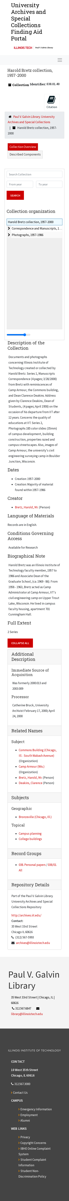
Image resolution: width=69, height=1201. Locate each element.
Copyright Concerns (33, 1143)
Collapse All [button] (20, 643)
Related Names (27, 731)
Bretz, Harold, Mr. (26, 507)
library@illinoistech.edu (27, 1014)
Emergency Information (36, 1109)
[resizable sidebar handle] (18, 334)
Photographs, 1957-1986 (27, 235)
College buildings (30, 839)
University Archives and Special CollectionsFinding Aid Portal (28, 21)
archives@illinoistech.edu (33, 943)
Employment (29, 1115)
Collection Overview (23, 147)
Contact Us (20, 1093)
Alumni (25, 1120)
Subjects (20, 797)
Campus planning (30, 834)
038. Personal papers (32, 865)
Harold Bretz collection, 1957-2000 (30, 222)
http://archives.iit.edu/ (26, 915)
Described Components (25, 154)
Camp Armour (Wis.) (32, 766)
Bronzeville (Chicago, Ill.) (35, 817)
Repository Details (30, 885)
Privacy (25, 1137)
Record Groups (26, 853)
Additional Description (23, 656)
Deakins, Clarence (30, 783)
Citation (52, 102)
